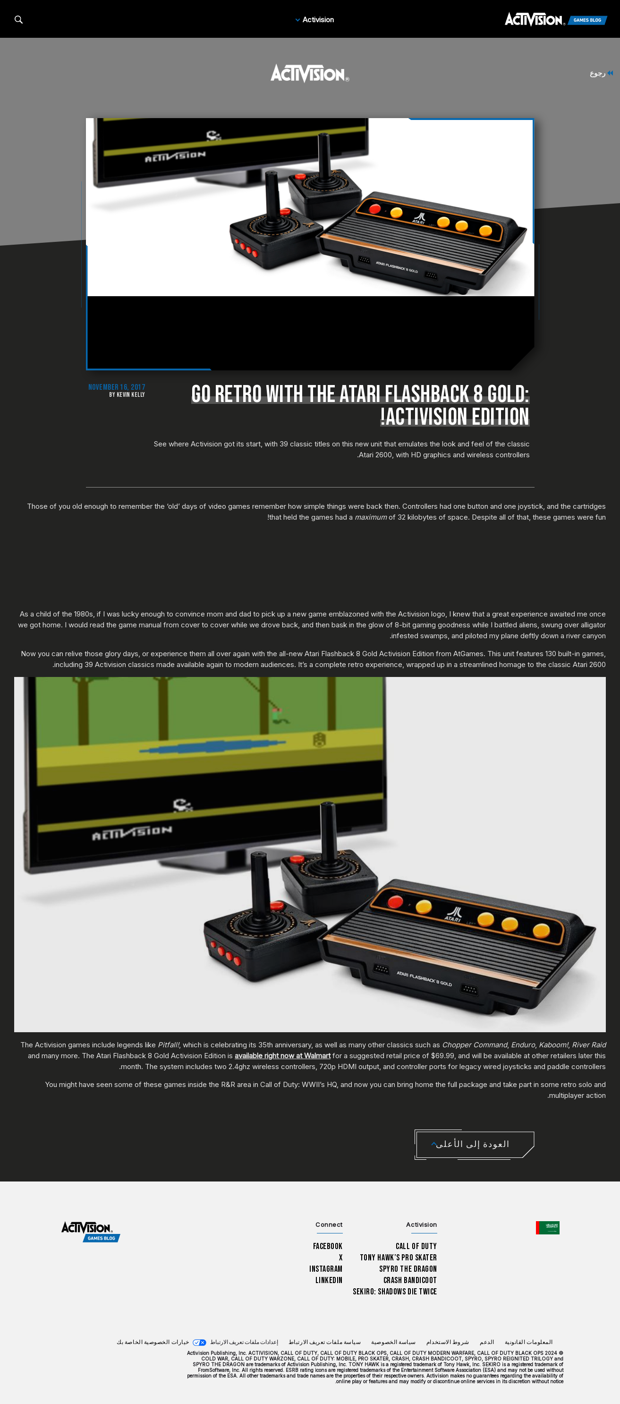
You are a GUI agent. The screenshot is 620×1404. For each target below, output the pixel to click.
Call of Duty (416, 1246)
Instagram (326, 1269)
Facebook (328, 1246)
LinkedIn (329, 1280)
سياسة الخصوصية (393, 1342)
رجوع (601, 72)
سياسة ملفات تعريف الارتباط (325, 1342)
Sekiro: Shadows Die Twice (395, 1292)
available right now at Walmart (283, 1055)
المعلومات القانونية (529, 1342)
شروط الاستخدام (447, 1342)
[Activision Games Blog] (556, 19)
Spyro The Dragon (408, 1269)
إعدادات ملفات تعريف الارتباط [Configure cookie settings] (244, 1342)
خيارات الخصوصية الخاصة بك (153, 1342)
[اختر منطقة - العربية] (548, 1227)
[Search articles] (18, 19)
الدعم (487, 1342)
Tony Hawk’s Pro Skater (398, 1258)
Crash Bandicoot (410, 1280)
